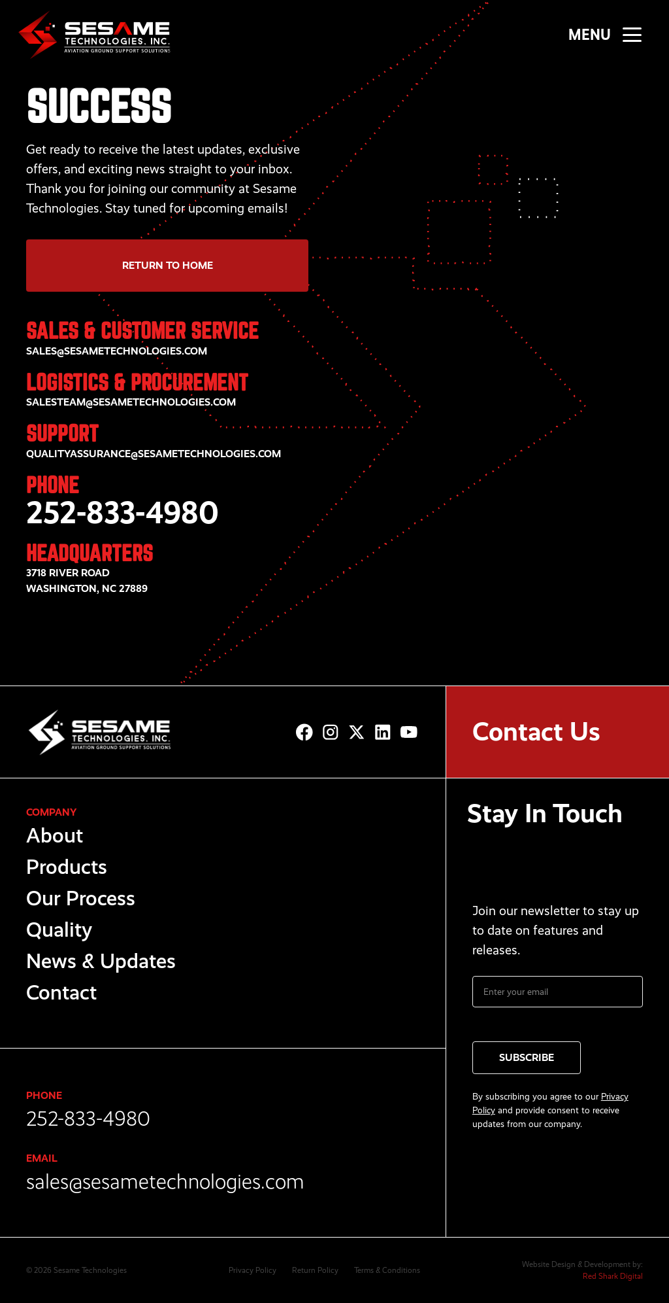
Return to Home (167, 265)
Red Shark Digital (613, 1276)
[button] (632, 34)
